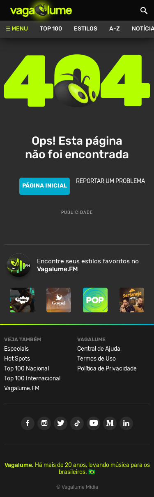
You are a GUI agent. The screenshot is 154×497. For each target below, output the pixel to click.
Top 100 (51, 28)
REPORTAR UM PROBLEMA (110, 181)
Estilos (85, 28)
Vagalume (41, 10)
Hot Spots (17, 358)
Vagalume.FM (21, 388)
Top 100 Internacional (32, 378)
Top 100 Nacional (26, 368)
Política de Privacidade (107, 368)
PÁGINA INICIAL (44, 185)
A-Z (114, 28)
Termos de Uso (96, 358)
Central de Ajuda (98, 348)
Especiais (16, 348)
